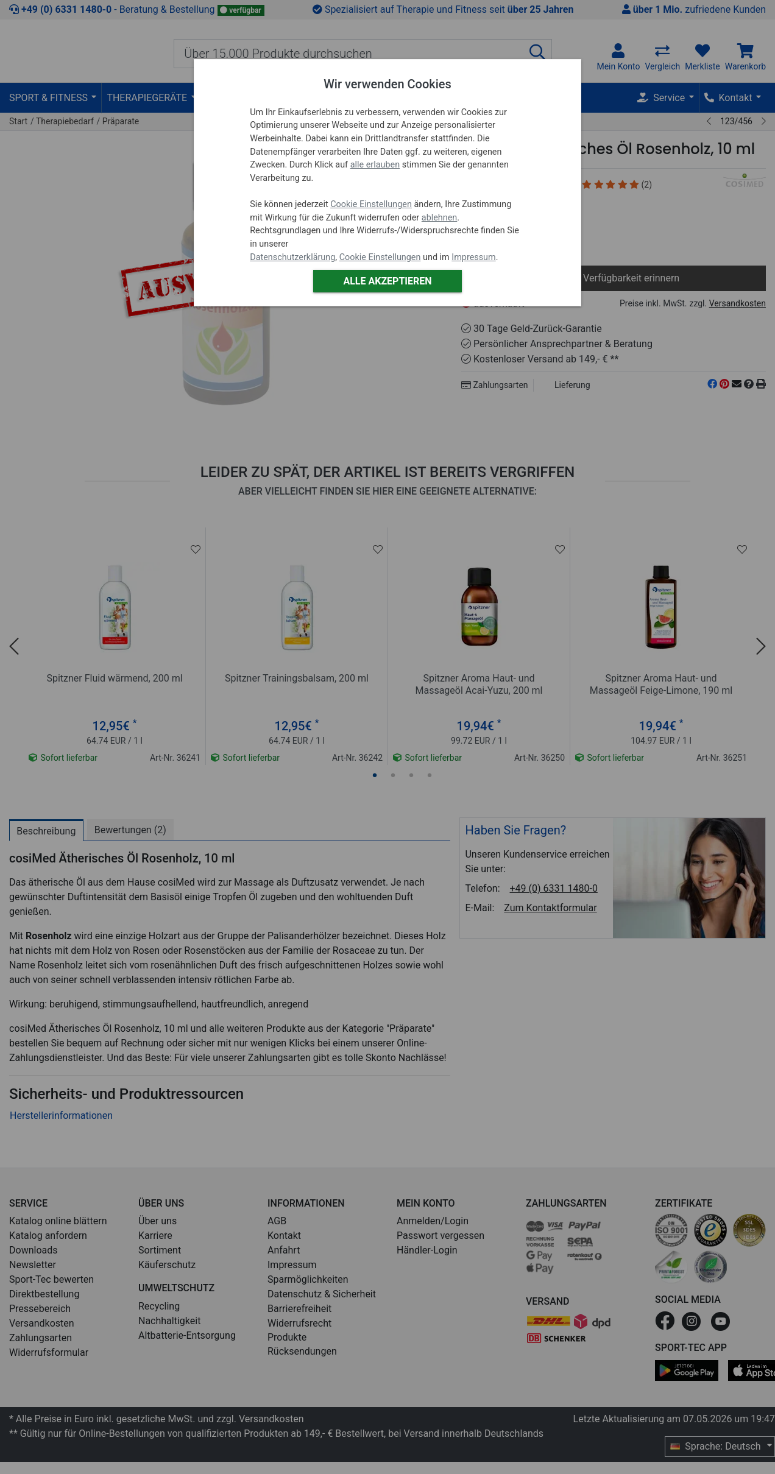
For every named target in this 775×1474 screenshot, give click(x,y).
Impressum (473, 257)
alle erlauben (375, 165)
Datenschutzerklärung (292, 257)
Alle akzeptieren (387, 281)
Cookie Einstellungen (371, 204)
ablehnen (440, 218)
